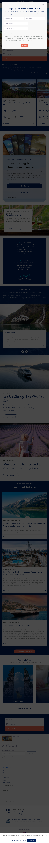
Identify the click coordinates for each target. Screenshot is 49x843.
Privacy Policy (28, 40)
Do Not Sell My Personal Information (19, 840)
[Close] (43, 4)
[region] (24, 838)
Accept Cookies (31, 840)
